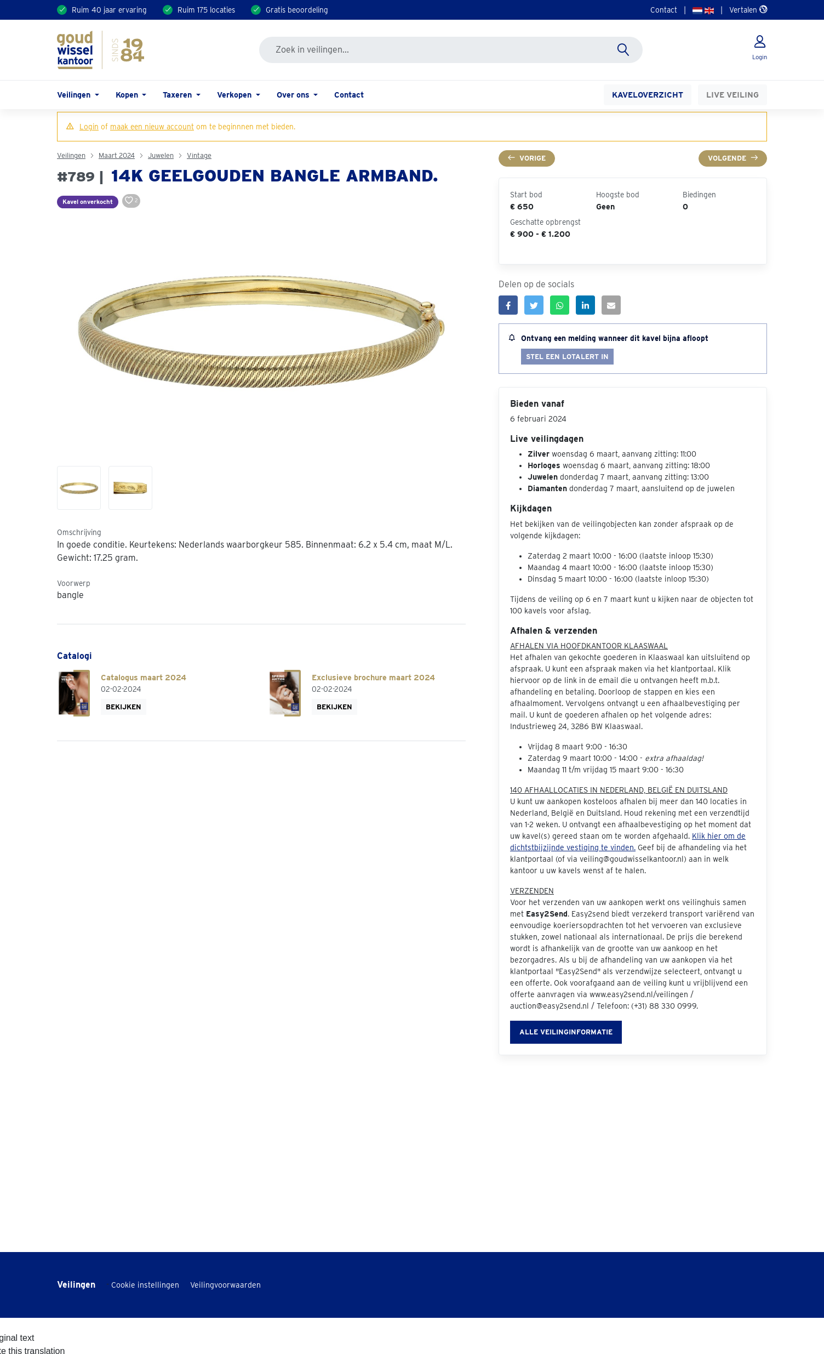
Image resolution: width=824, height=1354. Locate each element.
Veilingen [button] (75, 94)
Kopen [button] (128, 94)
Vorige (527, 158)
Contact (663, 9)
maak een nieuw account (152, 126)
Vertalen (748, 9)
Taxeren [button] (178, 94)
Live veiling (732, 94)
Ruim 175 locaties (206, 9)
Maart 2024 (117, 155)
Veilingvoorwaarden (225, 1285)
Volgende (733, 158)
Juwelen (161, 155)
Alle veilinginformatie (566, 1032)
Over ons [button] (294, 94)
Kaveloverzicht (647, 94)
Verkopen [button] (235, 94)
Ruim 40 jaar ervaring (109, 9)
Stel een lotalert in (567, 356)
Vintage (199, 155)
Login (89, 126)
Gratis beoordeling (297, 9)
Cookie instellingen (145, 1285)
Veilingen (71, 155)
